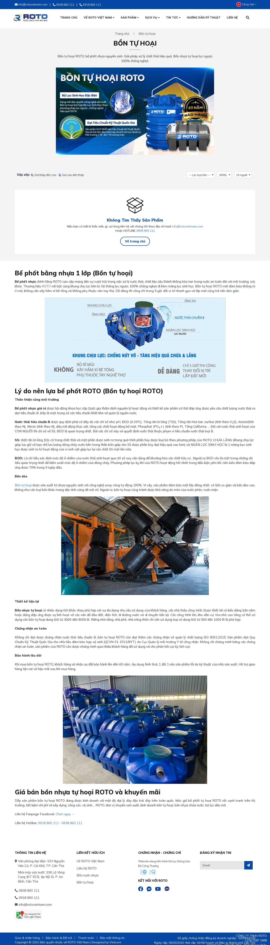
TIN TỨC (173, 17)
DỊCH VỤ (152, 17)
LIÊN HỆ (232, 17)
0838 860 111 (145, 227)
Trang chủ (122, 31)
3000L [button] (223, 172)
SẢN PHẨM (130, 17)
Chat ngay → (65, 811)
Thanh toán (86, 935)
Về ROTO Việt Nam (90, 858)
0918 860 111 (48, 820)
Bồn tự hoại (23, 482)
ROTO (46, 283)
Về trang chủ (135, 238)
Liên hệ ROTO (87, 865)
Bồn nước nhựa (87, 872)
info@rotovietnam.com (187, 223)
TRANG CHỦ (68, 17)
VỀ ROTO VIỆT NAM (99, 17)
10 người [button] (241, 172)
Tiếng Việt (246, 4)
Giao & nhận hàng (27, 935)
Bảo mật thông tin (112, 935)
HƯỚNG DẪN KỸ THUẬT (203, 17)
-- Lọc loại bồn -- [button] (199, 172)
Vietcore (115, 939)
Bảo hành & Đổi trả (59, 935)
